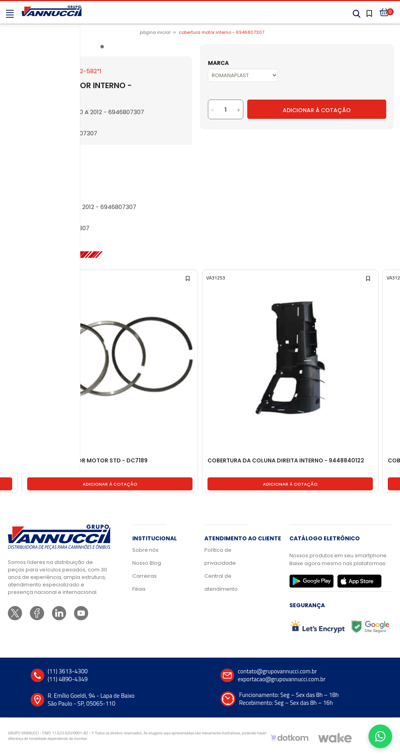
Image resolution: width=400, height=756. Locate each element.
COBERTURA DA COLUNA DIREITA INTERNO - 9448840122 (285, 460)
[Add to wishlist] (8, 277)
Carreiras (144, 576)
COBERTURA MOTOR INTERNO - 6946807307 (221, 32)
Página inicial (155, 32)
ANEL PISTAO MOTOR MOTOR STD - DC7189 (87, 460)
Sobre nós (145, 550)
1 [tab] (103, 48)
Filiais (139, 589)
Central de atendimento (221, 582)
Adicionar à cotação (110, 484)
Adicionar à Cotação (317, 110)
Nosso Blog (146, 563)
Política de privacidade (220, 556)
